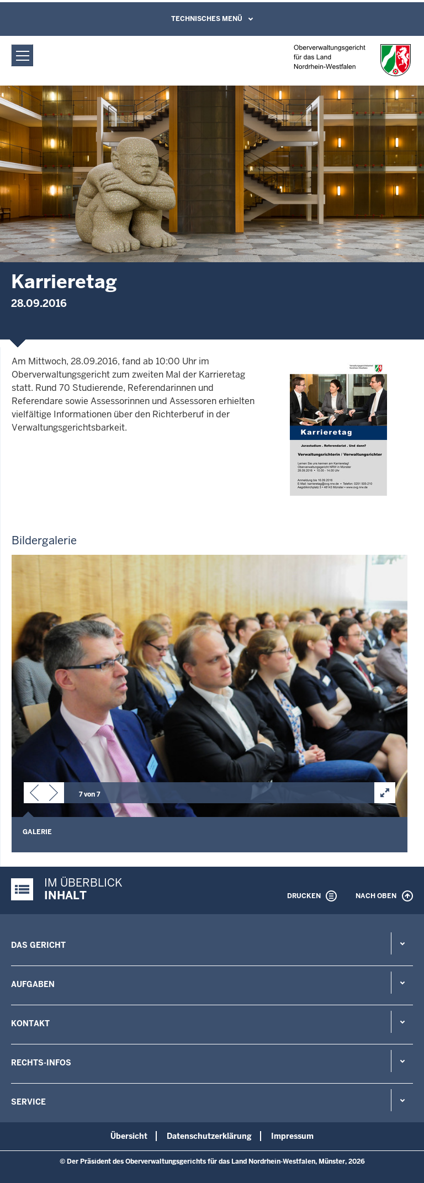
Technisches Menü (206, 18)
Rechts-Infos (41, 1063)
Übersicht (128, 1136)
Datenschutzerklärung (209, 1136)
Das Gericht (38, 945)
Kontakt (30, 1023)
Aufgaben (33, 984)
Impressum (292, 1136)
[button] (34, 795)
